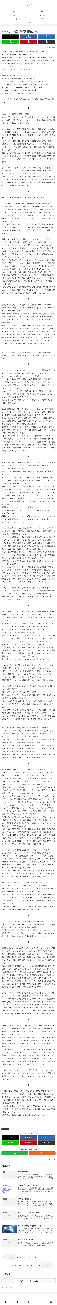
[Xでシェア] (10, 36)
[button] (46, 42)
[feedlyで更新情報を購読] (14, 1153)
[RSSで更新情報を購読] (42, 1153)
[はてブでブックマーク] (46, 36)
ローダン (5, 1129)
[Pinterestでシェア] (28, 42)
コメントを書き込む (28, 1281)
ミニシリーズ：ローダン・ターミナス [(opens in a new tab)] (19, 69)
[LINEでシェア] (10, 42)
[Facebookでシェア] (28, 36)
